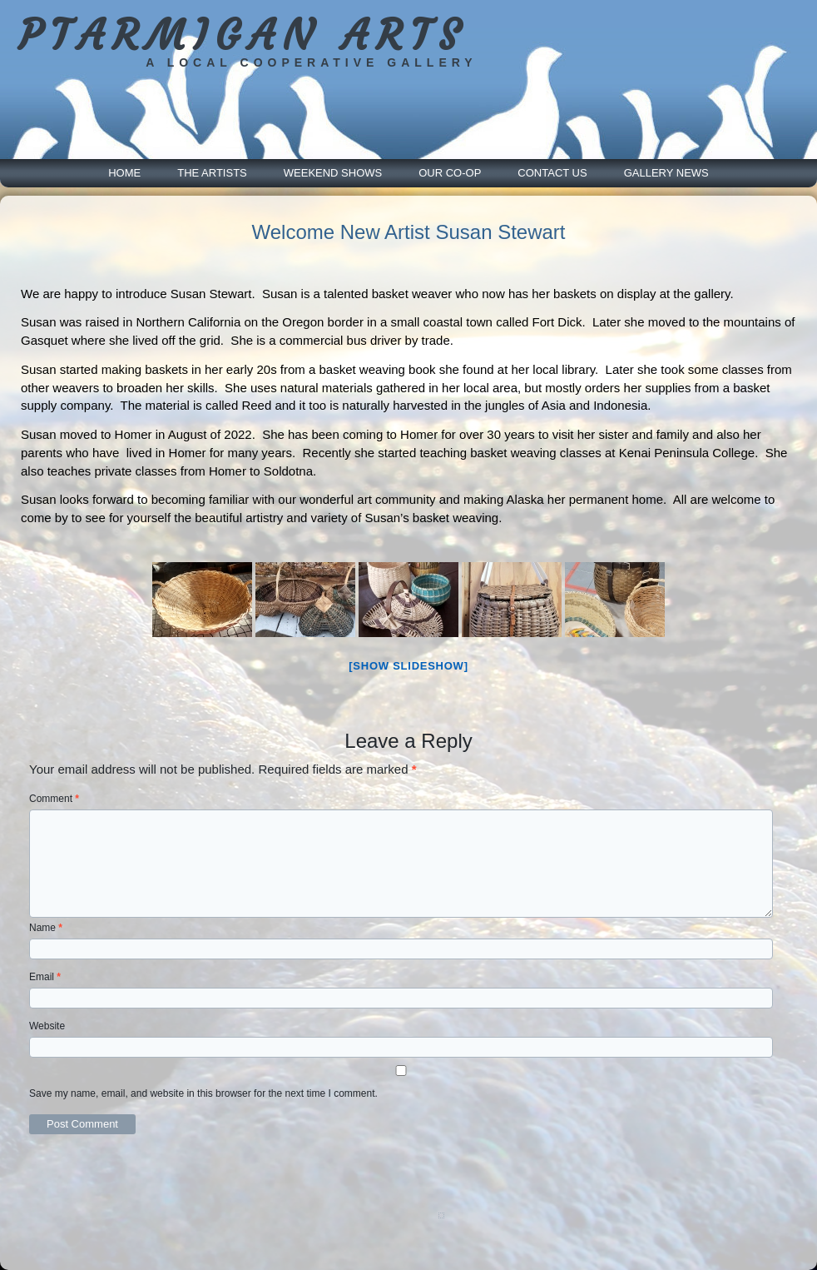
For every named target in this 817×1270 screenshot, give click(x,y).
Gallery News (666, 173)
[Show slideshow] (408, 666)
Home (124, 173)
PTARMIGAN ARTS (242, 35)
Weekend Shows (333, 173)
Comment (54, 798)
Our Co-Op (449, 173)
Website (47, 1026)
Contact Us (552, 173)
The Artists (212, 173)
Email (45, 977)
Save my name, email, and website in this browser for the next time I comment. (203, 1093)
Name (45, 928)
